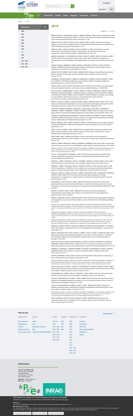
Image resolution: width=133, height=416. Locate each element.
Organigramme (22, 324)
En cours (55, 321)
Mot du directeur (23, 321)
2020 (22, 49)
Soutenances (83, 324)
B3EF (33, 329)
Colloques (82, 321)
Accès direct (102, 9)
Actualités (94, 15)
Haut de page (107, 313)
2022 (22, 43)
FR (111, 9)
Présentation (48, 15)
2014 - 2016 (24, 61)
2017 (22, 58)
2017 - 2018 (56, 332)
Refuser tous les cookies (39, 413)
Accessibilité (106, 3)
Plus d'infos (65, 400)
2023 (22, 40)
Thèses (65, 15)
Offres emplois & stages (86, 329)
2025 (22, 34)
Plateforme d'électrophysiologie (41, 332)
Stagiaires (73, 15)
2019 (22, 52)
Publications (84, 15)
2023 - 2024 (56, 326)
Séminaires (82, 326)
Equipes (58, 15)
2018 (22, 55)
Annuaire (20, 326)
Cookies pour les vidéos (21, 407)
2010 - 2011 (24, 67)
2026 (22, 31)
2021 (22, 46)
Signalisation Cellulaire (39, 326)
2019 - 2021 (56, 329)
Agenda (81, 334)
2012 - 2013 (24, 64)
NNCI (33, 324)
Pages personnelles (23, 329)
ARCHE (34, 321)
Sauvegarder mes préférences (22, 413)
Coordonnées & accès (24, 332)
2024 (22, 37)
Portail (20, 21)
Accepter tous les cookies (56, 413)
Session (17, 403)
